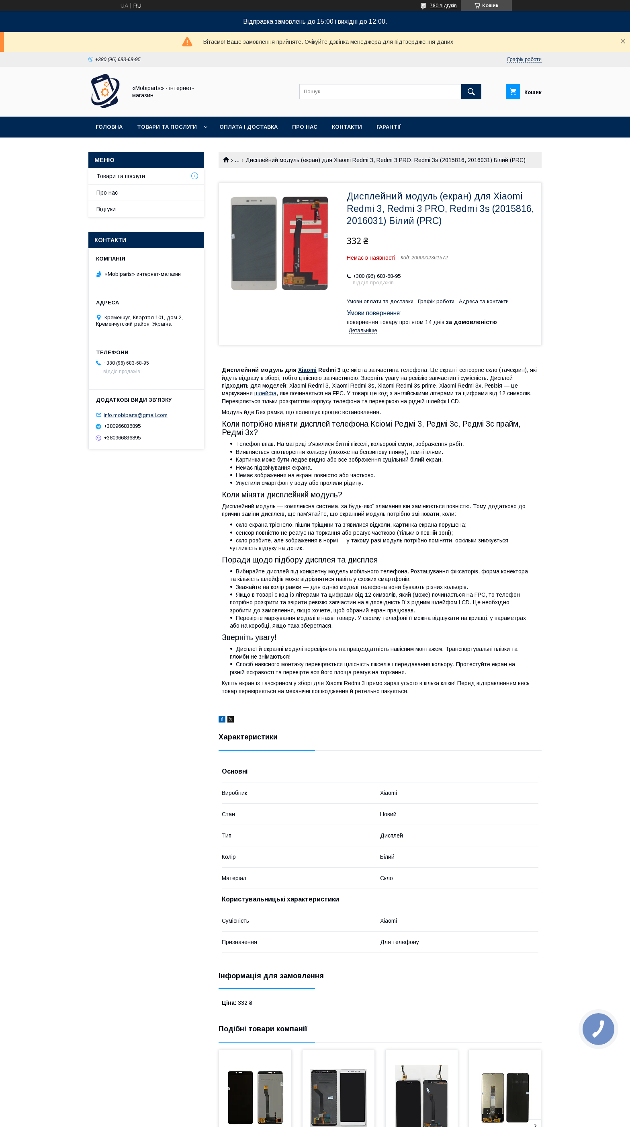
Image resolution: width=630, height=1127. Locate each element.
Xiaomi (307, 370)
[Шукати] (471, 91)
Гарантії (388, 127)
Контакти (347, 127)
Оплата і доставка (248, 127)
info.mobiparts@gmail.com (136, 415)
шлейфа (265, 393)
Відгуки (106, 209)
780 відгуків (443, 5)
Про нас (304, 127)
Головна (109, 127)
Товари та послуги (167, 127)
